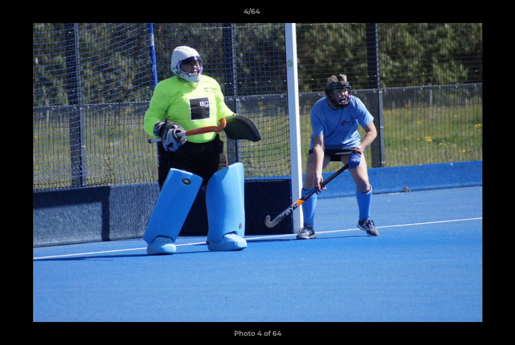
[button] (474, 14)
